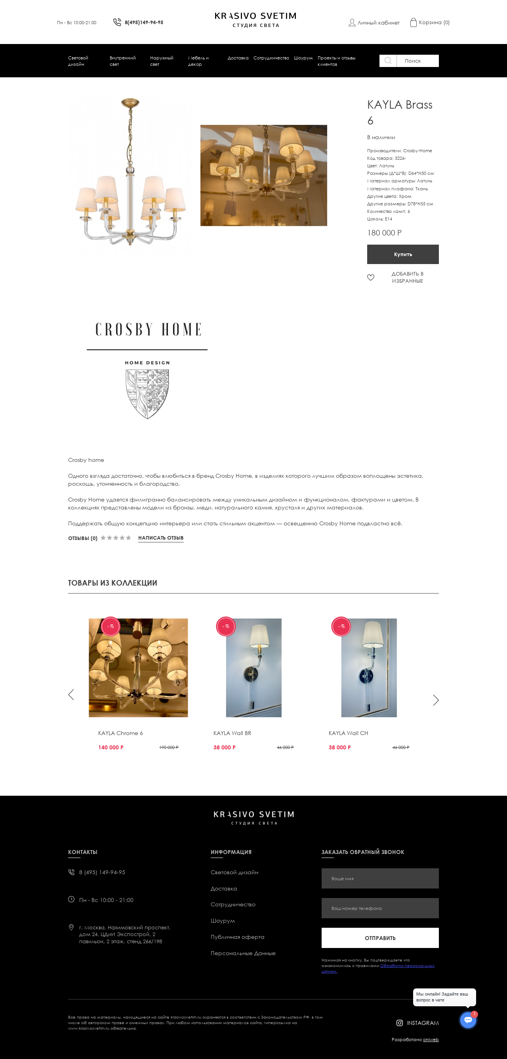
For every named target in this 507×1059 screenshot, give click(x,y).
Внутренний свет (123, 61)
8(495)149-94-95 (144, 22)
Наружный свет (161, 61)
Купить (403, 254)
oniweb (431, 1039)
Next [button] (436, 700)
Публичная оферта (238, 936)
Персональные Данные (243, 953)
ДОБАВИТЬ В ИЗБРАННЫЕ (407, 277)
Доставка (238, 57)
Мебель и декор (198, 61)
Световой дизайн (78, 61)
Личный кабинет (379, 22)
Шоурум (303, 57)
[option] (134, 175)
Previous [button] (71, 694)
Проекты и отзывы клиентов (336, 61)
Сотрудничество (271, 57)
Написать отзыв (161, 537)
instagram (423, 1022)
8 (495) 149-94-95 (102, 872)
